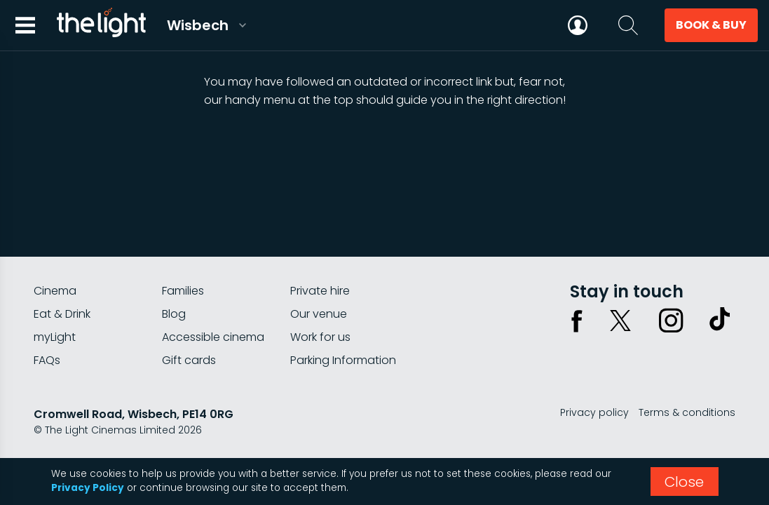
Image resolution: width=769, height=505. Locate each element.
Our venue (318, 314)
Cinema (55, 291)
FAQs (47, 360)
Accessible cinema (213, 337)
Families (183, 291)
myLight (55, 337)
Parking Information (343, 360)
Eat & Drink (62, 314)
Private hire (320, 291)
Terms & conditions (687, 412)
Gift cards (189, 360)
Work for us (320, 337)
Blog (174, 314)
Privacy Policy (87, 487)
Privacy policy (594, 412)
